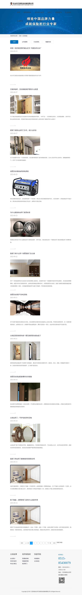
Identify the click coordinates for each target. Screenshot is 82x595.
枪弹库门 (24, 563)
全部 (14, 42)
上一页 (27, 543)
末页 (54, 543)
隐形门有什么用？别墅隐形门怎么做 (22, 253)
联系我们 (39, 21)
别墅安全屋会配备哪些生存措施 (21, 377)
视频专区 (48, 42)
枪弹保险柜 (27, 12)
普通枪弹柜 (25, 558)
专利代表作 (13, 561)
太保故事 (20, 21)
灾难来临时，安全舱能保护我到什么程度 (24, 89)
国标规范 (30, 21)
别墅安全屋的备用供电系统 (19, 171)
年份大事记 (13, 563)
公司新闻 (24, 42)
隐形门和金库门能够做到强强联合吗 (22, 459)
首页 (18, 12)
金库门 (49, 12)
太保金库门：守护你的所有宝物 (21, 418)
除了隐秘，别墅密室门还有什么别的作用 (24, 500)
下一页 (49, 543)
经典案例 (58, 12)
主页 (20, 35)
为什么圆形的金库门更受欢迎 (20, 212)
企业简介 (12, 558)
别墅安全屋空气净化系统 (18, 294)
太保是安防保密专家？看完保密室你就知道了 (25, 335)
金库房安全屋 (39, 12)
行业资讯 (36, 42)
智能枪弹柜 (25, 561)
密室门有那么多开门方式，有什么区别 (23, 130)
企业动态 (68, 12)
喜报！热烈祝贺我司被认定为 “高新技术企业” (25, 48)
